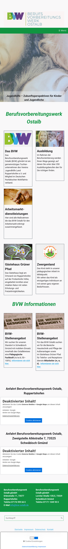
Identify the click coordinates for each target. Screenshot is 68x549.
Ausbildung (50, 156)
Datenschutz (40, 529)
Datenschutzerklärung (11, 416)
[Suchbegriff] (34, 518)
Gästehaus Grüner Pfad (18, 269)
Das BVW (18, 159)
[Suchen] (62, 518)
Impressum (29, 529)
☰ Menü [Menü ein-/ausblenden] (62, 30)
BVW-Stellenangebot (18, 340)
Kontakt (50, 529)
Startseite (19, 529)
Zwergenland (50, 269)
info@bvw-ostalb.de (19, 505)
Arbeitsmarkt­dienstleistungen (18, 214)
